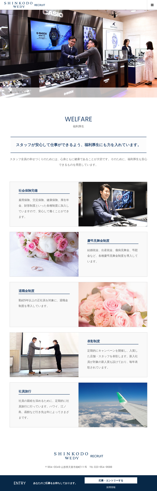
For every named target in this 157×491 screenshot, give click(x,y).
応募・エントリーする (111, 480)
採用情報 (110, 487)
